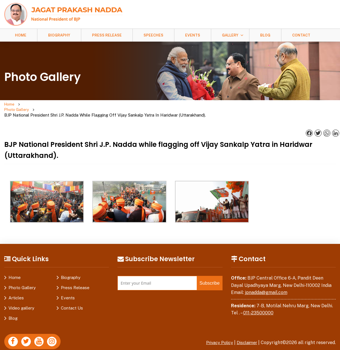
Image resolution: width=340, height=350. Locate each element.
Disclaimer (245, 332)
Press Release (107, 35)
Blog (265, 35)
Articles (16, 287)
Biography (59, 35)
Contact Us (72, 297)
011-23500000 (258, 302)
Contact (301, 35)
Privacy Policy (215, 332)
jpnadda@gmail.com (266, 282)
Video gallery (21, 297)
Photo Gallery (38, 104)
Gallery (230, 35)
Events (192, 35)
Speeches (153, 35)
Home (20, 35)
